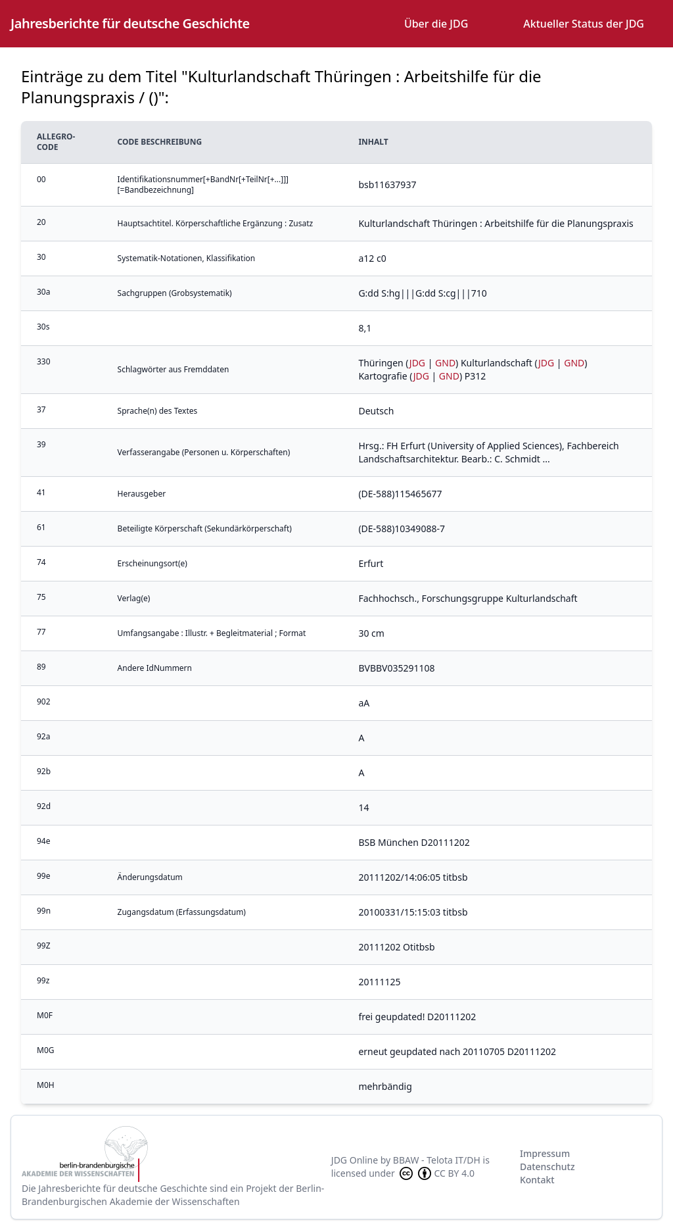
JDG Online (354, 1160)
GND (445, 363)
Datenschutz (547, 1166)
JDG (417, 363)
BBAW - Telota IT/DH (436, 1160)
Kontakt (537, 1179)
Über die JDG (436, 23)
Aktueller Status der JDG (583, 23)
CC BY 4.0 (436, 1173)
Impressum (545, 1153)
